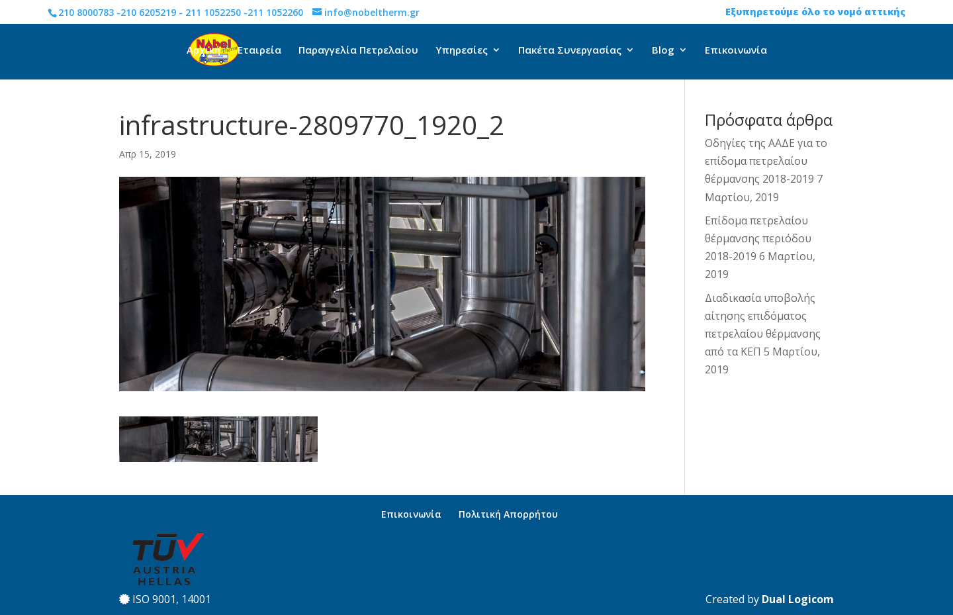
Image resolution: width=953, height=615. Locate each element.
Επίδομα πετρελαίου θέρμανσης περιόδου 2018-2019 (758, 238)
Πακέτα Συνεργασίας (569, 50)
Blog (663, 50)
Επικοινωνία (736, 50)
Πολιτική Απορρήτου (508, 514)
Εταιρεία (259, 50)
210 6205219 (148, 12)
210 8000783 (86, 12)
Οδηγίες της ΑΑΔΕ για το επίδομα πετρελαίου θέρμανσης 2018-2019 (766, 161)
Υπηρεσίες (461, 50)
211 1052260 (275, 12)
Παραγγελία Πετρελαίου (358, 50)
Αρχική (203, 50)
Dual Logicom (798, 599)
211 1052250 (213, 12)
